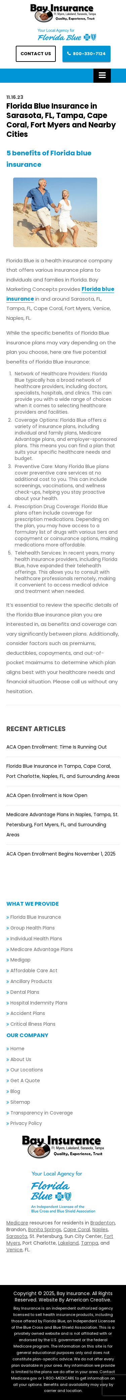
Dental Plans (24, 992)
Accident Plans (27, 1013)
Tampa (89, 1243)
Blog (15, 1091)
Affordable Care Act (33, 970)
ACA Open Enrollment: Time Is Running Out (56, 747)
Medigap (20, 959)
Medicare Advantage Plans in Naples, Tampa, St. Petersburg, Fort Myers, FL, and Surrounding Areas (62, 824)
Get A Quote (25, 1080)
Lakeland (68, 1243)
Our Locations (26, 1069)
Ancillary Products (31, 981)
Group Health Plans (32, 927)
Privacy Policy (26, 1123)
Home (17, 1048)
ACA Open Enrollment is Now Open (46, 795)
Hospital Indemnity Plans (39, 1002)
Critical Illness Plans (32, 1024)
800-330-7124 (89, 53)
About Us (20, 1059)
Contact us (35, 53)
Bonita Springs (44, 1229)
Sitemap (20, 1102)
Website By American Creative (74, 1299)
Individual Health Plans (36, 938)
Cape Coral (77, 1229)
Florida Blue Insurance (35, 917)
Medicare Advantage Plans (41, 949)
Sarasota (16, 1236)
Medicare (17, 1222)
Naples (100, 1229)
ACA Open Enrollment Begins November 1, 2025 (61, 853)
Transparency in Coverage (41, 1112)
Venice (14, 1249)
